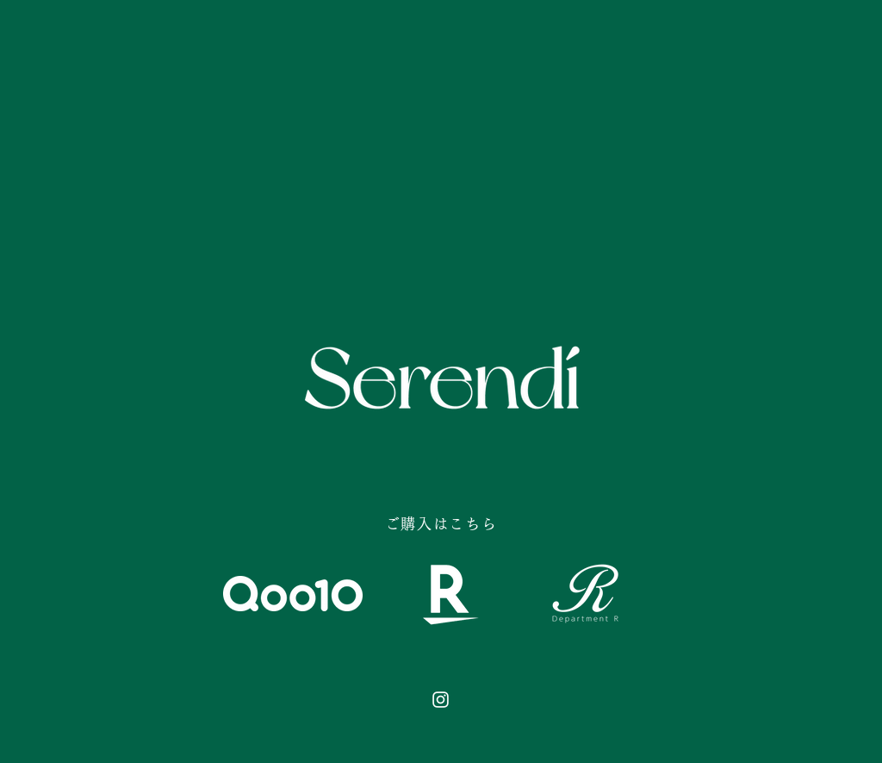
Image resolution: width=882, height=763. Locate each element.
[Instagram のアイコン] (440, 699)
